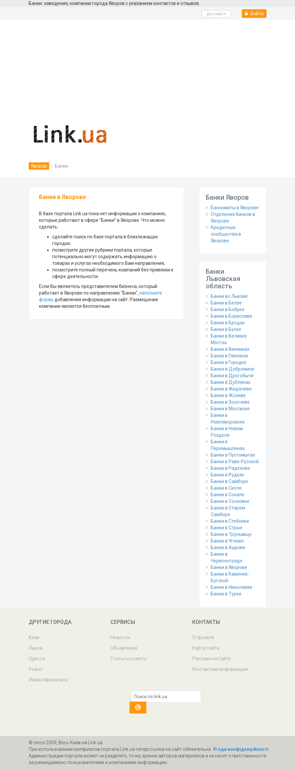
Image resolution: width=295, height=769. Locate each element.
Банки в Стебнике (230, 521)
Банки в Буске (226, 329)
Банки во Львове (229, 296)
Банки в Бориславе (231, 316)
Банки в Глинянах (229, 355)
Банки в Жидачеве (231, 388)
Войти (254, 13)
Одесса (37, 658)
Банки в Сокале (227, 494)
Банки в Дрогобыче (232, 375)
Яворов (39, 166)
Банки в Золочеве (230, 402)
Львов (36, 648)
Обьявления (123, 648)
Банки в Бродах (228, 322)
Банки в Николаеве (231, 587)
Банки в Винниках (230, 349)
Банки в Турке (226, 593)
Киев (34, 637)
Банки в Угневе (227, 541)
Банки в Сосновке (230, 501)
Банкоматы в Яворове (235, 207)
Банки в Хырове (228, 547)
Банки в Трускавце (231, 534)
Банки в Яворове (229, 567)
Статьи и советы (128, 658)
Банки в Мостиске (230, 408)
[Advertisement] (147, 69)
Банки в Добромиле (232, 369)
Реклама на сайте (211, 658)
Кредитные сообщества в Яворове (226, 234)
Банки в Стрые (226, 527)
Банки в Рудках (227, 474)
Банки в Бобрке (227, 309)
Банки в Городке (228, 362)
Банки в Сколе (226, 488)
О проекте (203, 637)
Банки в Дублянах (230, 382)
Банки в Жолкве (228, 395)
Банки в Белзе (226, 302)
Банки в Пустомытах (233, 455)
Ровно (36, 669)
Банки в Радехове (230, 468)
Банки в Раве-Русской (235, 461)
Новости (120, 637)
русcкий (216, 14)
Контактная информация (220, 669)
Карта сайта (205, 648)
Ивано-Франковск (48, 679)
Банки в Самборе (229, 481)
